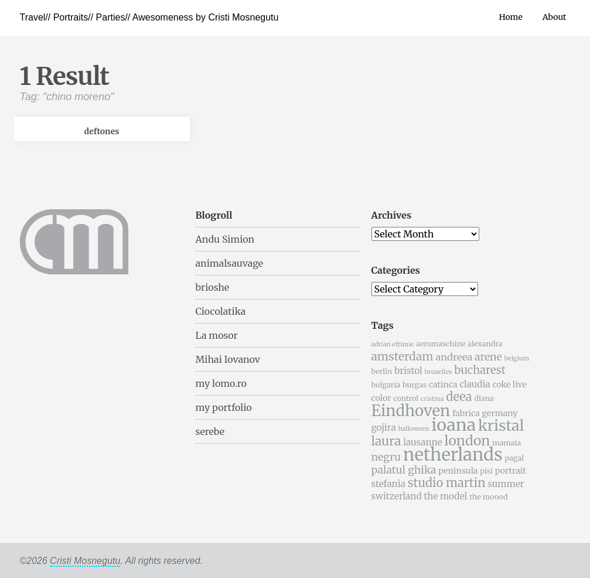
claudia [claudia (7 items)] (474, 384)
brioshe (213, 287)
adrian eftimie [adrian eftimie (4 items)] (392, 344)
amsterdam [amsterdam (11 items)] (402, 356)
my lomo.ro (221, 383)
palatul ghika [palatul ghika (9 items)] (403, 470)
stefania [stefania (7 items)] (388, 483)
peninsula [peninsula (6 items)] (458, 470)
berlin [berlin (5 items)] (382, 371)
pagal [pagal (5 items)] (514, 458)
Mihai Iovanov (228, 359)
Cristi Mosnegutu (85, 561)
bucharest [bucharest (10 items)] (480, 370)
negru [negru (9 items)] (386, 457)
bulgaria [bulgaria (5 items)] (386, 384)
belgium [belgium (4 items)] (516, 358)
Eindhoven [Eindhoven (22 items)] (411, 411)
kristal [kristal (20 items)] (501, 425)
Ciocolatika (221, 311)
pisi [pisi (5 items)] (486, 471)
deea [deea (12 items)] (459, 396)
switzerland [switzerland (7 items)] (396, 496)
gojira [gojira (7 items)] (383, 427)
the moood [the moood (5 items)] (488, 496)
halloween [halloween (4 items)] (413, 429)
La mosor (217, 335)
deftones (102, 131)
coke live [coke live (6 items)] (509, 384)
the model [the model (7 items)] (445, 496)
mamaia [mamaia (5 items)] (506, 442)
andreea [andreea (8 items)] (453, 357)
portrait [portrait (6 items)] (510, 470)
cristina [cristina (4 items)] (432, 399)
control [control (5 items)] (405, 398)
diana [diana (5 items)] (483, 398)
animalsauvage (230, 263)
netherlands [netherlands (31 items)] (453, 454)
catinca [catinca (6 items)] (443, 384)
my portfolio (224, 407)
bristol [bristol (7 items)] (408, 370)
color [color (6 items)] (381, 398)
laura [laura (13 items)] (386, 441)
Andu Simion (225, 239)
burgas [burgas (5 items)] (415, 384)
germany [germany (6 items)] (500, 413)
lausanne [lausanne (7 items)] (422, 442)
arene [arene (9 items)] (488, 357)
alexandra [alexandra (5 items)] (485, 343)
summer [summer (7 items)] (505, 483)
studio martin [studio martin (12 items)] (447, 482)
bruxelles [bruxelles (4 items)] (438, 372)
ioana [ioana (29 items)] (453, 425)
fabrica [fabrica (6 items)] (466, 413)
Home (510, 17)
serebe (210, 431)
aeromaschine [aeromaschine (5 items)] (440, 343)
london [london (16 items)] (467, 440)
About (555, 17)
